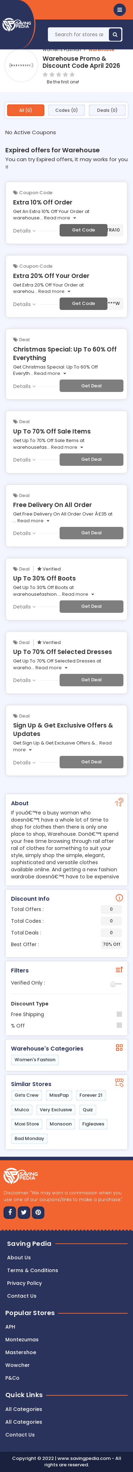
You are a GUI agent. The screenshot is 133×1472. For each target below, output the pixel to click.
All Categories (23, 1409)
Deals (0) (107, 110)
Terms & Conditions (32, 1270)
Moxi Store (27, 1124)
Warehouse (101, 50)
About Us (19, 1257)
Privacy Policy (24, 1283)
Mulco (22, 1109)
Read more (57, 217)
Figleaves (93, 1124)
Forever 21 (90, 1095)
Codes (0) (66, 110)
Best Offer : (66, 944)
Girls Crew (27, 1095)
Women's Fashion (62, 50)
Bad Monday (29, 1138)
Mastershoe (20, 1352)
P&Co (12, 1377)
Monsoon (61, 1124)
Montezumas (22, 1339)
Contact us (22, 1295)
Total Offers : (66, 909)
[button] (119, 10)
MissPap (59, 1095)
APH (10, 1326)
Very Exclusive (56, 1109)
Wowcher (17, 1365)
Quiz (88, 1109)
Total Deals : (66, 932)
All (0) (25, 110)
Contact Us (20, 1434)
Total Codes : (66, 921)
